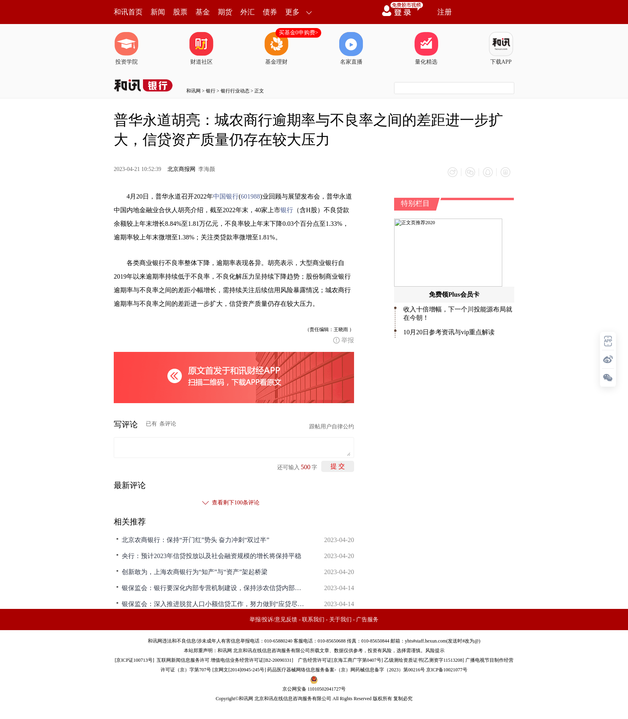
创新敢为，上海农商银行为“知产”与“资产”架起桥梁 (195, 571)
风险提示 (435, 650)
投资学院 (127, 48)
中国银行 (226, 196)
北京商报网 (181, 169)
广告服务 (367, 620)
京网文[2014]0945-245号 (239, 670)
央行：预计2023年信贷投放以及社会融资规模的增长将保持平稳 (211, 555)
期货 (225, 12)
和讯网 (193, 91)
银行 (210, 91)
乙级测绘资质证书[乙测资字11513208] (424, 660)
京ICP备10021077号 (446, 670)
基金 (202, 12)
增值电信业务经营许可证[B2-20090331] (252, 660)
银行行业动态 (235, 91)
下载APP (501, 48)
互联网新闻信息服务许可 (183, 660)
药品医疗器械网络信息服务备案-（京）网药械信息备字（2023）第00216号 (346, 670)
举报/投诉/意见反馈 (274, 620)
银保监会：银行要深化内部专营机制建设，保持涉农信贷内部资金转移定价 (214, 587)
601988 (250, 196)
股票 (180, 12)
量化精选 (426, 48)
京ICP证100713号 (134, 660)
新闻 (158, 12)
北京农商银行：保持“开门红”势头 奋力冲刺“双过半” (195, 539)
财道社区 (201, 48)
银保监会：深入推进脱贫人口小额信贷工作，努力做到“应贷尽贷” (214, 604)
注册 (444, 12)
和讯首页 (128, 12)
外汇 (247, 12)
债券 (270, 12)
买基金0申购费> (298, 33)
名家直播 (351, 48)
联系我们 (313, 620)
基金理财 (276, 48)
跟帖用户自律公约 (331, 427)
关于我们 (340, 620)
